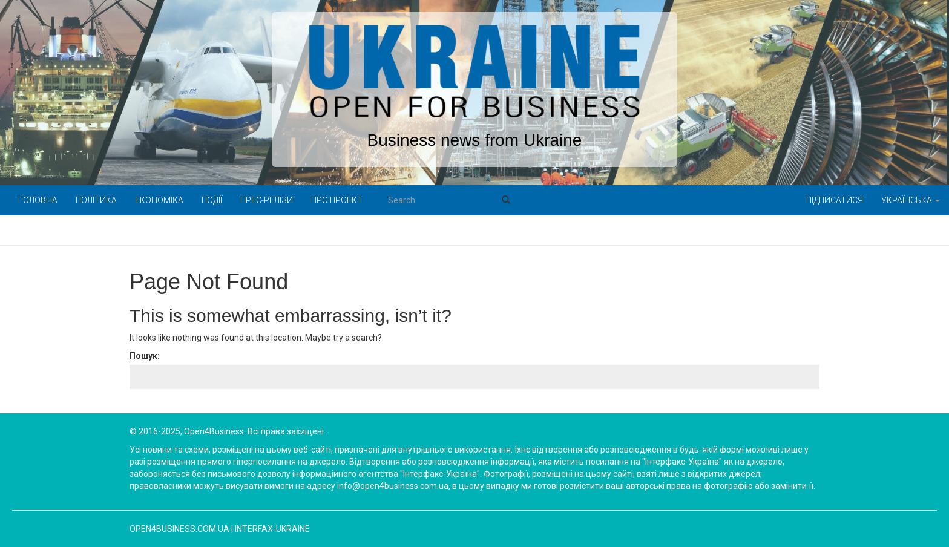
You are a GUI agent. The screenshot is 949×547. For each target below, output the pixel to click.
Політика (96, 200)
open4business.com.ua (179, 529)
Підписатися (834, 200)
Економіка (159, 200)
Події (212, 200)
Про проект (337, 200)
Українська (910, 200)
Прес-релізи (266, 200)
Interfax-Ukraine (272, 529)
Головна (37, 200)
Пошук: (145, 356)
